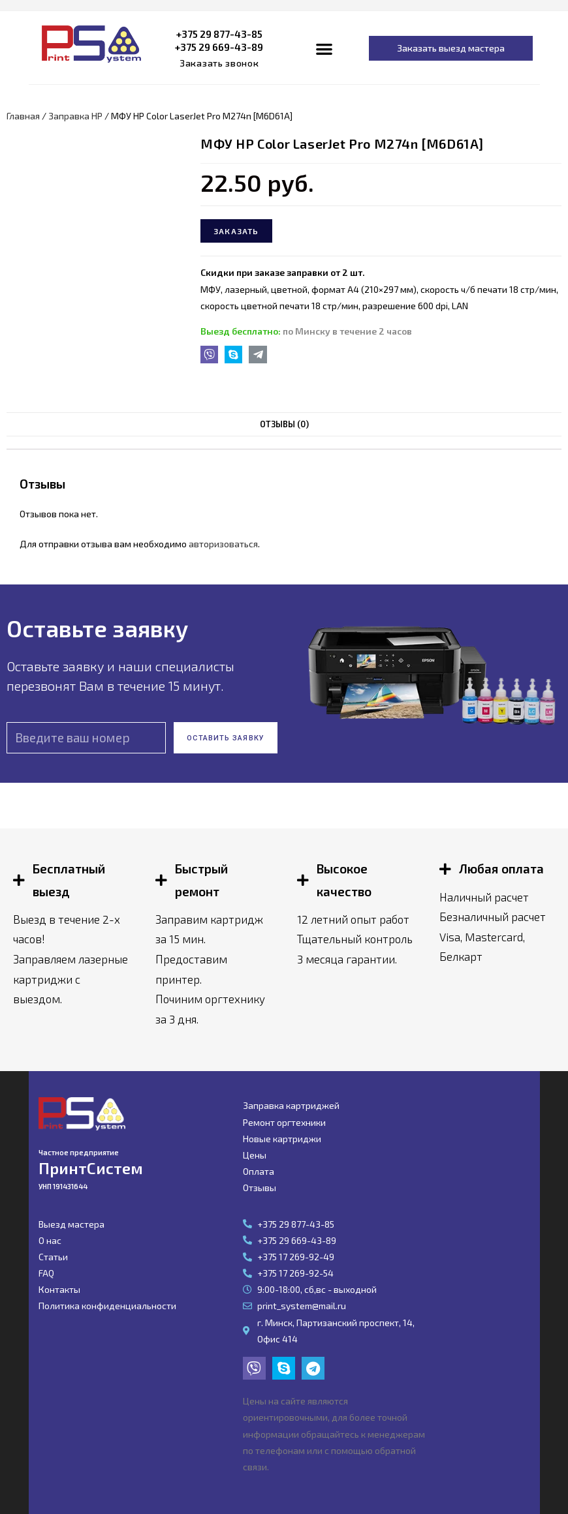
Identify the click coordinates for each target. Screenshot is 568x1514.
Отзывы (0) (284, 424)
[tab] (284, 424)
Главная (23, 115)
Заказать (236, 230)
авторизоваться (223, 543)
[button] (219, 63)
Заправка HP (75, 115)
